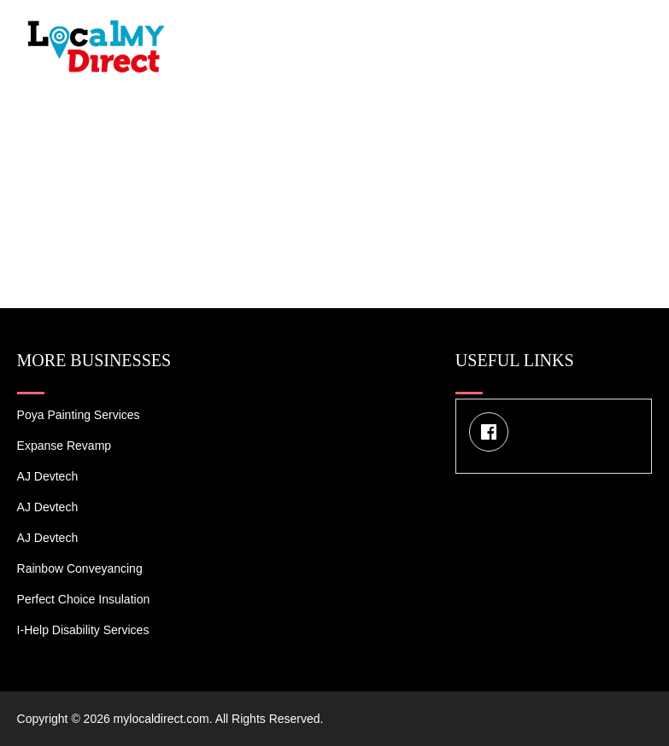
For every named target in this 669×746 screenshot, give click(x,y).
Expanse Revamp (64, 445)
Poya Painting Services (78, 415)
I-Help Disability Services (83, 630)
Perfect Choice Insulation (83, 599)
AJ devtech (48, 476)
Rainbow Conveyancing (80, 568)
